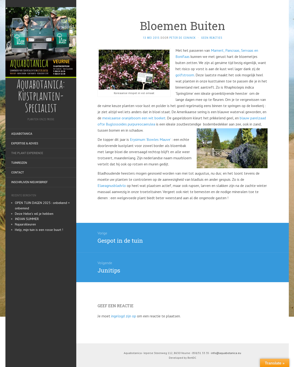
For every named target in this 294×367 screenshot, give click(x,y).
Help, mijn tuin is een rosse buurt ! (39, 230)
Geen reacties (211, 37)
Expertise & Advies (24, 143)
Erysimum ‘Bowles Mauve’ (151, 139)
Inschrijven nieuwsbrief (29, 182)
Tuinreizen (19, 162)
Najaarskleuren (25, 224)
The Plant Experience (27, 153)
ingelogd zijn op (123, 316)
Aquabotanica (21, 133)
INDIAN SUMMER (27, 219)
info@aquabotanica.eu (226, 353)
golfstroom (184, 75)
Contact (17, 172)
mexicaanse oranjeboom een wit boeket (134, 118)
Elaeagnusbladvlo (112, 185)
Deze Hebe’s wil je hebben (34, 214)
